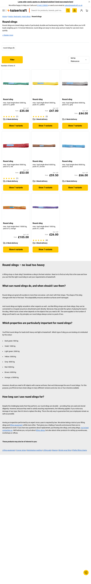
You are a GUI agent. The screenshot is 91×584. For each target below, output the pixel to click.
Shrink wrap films (65, 450)
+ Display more (7, 35)
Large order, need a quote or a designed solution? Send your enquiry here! (45, 2)
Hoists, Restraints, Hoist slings (19, 16)
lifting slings (40, 430)
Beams (54, 450)
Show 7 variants (16, 126)
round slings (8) (9, 48)
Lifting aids (47, 450)
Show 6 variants (16, 249)
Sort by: (73, 58)
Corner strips (21, 450)
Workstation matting (34, 450)
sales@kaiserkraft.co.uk (73, 5)
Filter (12, 60)
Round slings (37, 16)
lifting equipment (16, 425)
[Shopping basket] (87, 10)
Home (4, 16)
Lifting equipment (8, 450)
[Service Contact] (86, 572)
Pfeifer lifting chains (79, 450)
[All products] (3, 10)
